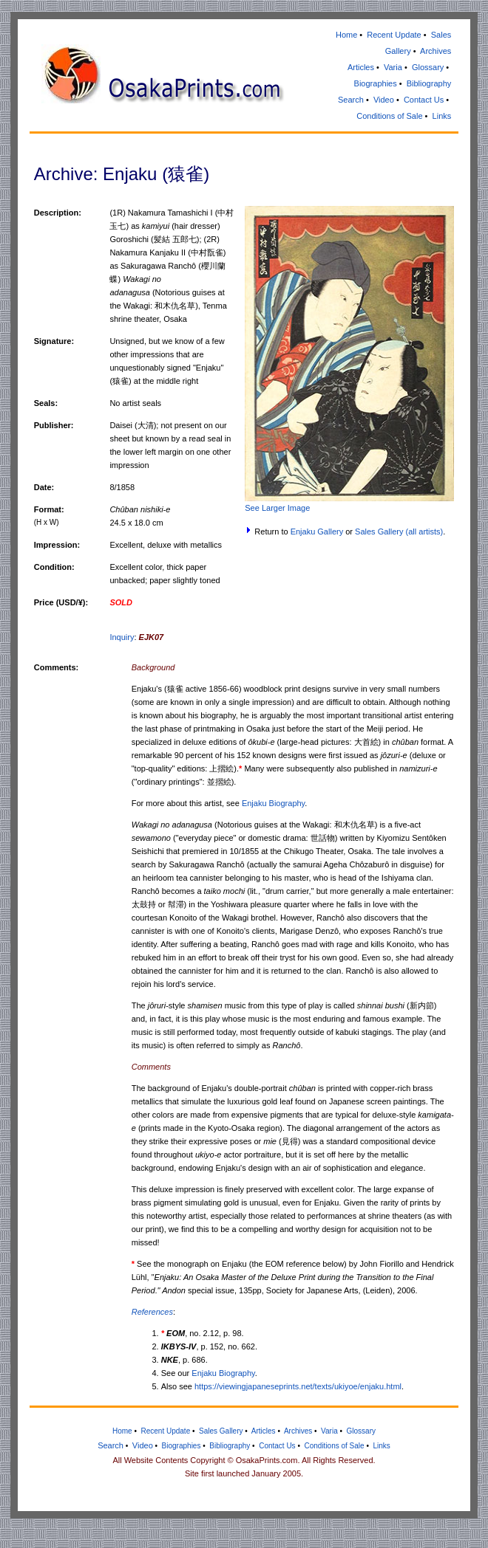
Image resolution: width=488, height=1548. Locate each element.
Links (442, 115)
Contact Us (424, 99)
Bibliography (429, 83)
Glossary (428, 67)
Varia (393, 67)
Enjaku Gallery (317, 531)
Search (351, 99)
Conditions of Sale (389, 115)
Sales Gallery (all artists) (399, 531)
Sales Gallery (221, 1431)
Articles (361, 67)
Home (346, 34)
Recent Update (394, 34)
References (152, 1311)
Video (383, 99)
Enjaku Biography (273, 803)
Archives (435, 51)
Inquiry (121, 637)
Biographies (375, 83)
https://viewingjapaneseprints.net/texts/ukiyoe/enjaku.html (297, 1386)
